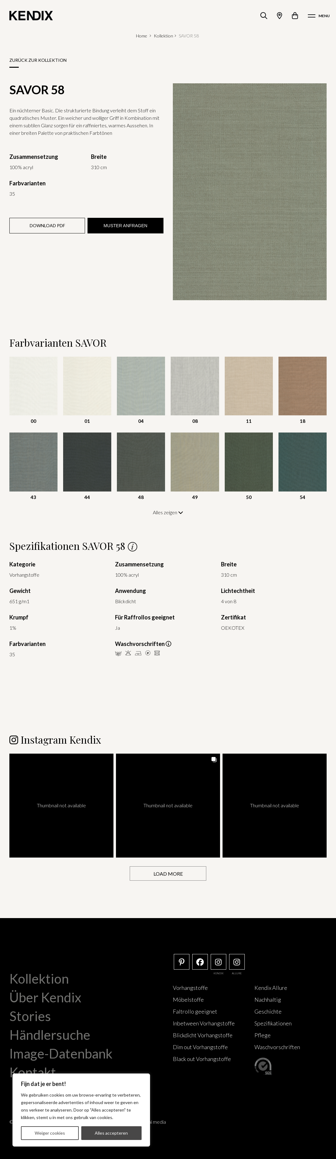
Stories (30, 1016)
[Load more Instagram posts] (168, 873)
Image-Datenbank (61, 1053)
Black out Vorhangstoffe (202, 1058)
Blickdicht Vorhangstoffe (203, 1035)
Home (141, 35)
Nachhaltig (267, 999)
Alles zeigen (168, 512)
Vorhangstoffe (190, 987)
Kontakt (32, 1072)
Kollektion (163, 35)
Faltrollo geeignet (195, 1011)
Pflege (262, 1035)
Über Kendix (45, 997)
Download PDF (47, 225)
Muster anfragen (125, 225)
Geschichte (268, 1011)
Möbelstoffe (188, 999)
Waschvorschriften (277, 1047)
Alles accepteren (111, 1133)
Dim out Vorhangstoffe (200, 1047)
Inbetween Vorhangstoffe (204, 1023)
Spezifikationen (273, 1023)
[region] (81, 1110)
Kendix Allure (270, 987)
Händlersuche (49, 1035)
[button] (61, 806)
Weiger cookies (50, 1133)
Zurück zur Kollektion (38, 60)
